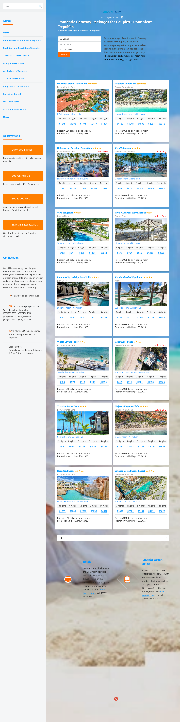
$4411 (151, 511)
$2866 (162, 381)
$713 (82, 381)
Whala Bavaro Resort (68, 341)
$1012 (129, 317)
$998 (92, 381)
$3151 (141, 511)
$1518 (130, 123)
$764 (129, 252)
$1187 (62, 188)
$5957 (162, 446)
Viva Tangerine (65, 212)
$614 (119, 381)
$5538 (104, 188)
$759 (119, 317)
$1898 (141, 123)
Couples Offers (22, 176)
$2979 (151, 446)
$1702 (130, 446)
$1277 (120, 446)
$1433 (150, 381)
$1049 (62, 123)
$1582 (73, 188)
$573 (119, 252)
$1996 (103, 381)
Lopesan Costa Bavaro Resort (130, 470)
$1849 (73, 511)
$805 (81, 252)
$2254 (104, 252)
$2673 (161, 252)
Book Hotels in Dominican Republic (22, 40)
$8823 (162, 511)
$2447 (94, 123)
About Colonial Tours (14, 109)
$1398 (73, 123)
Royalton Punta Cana (126, 83)
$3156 (104, 446)
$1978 (83, 188)
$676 (62, 446)
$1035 (139, 188)
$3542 (162, 317)
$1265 (140, 317)
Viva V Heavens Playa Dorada (130, 212)
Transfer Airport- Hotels (16, 55)
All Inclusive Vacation (15, 71)
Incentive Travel (12, 94)
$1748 (83, 123)
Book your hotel (23, 149)
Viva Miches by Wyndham (129, 277)
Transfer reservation (25, 224)
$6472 (104, 511)
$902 (71, 446)
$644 (71, 252)
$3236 (94, 511)
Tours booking (21, 198)
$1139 (120, 123)
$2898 (162, 188)
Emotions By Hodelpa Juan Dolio (74, 277)
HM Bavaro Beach (124, 341)
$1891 (120, 511)
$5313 (162, 123)
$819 (129, 381)
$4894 (104, 123)
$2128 (141, 446)
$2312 (83, 511)
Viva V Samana (123, 148)
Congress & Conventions (16, 86)
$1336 (150, 252)
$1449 (150, 188)
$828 (129, 188)
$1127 (92, 252)
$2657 (151, 123)
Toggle (51, 6)
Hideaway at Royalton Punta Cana (74, 148)
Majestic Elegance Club (127, 406)
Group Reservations (13, 63)
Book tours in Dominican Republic (21, 48)
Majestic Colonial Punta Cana (72, 83)
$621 (119, 188)
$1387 (62, 511)
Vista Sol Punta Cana (68, 406)
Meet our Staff (11, 101)
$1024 (139, 381)
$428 (62, 381)
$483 (62, 252)
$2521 (130, 511)
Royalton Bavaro (66, 470)
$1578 (93, 446)
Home (6, 32)
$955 (139, 252)
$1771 (151, 317)
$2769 (94, 188)
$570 (72, 381)
